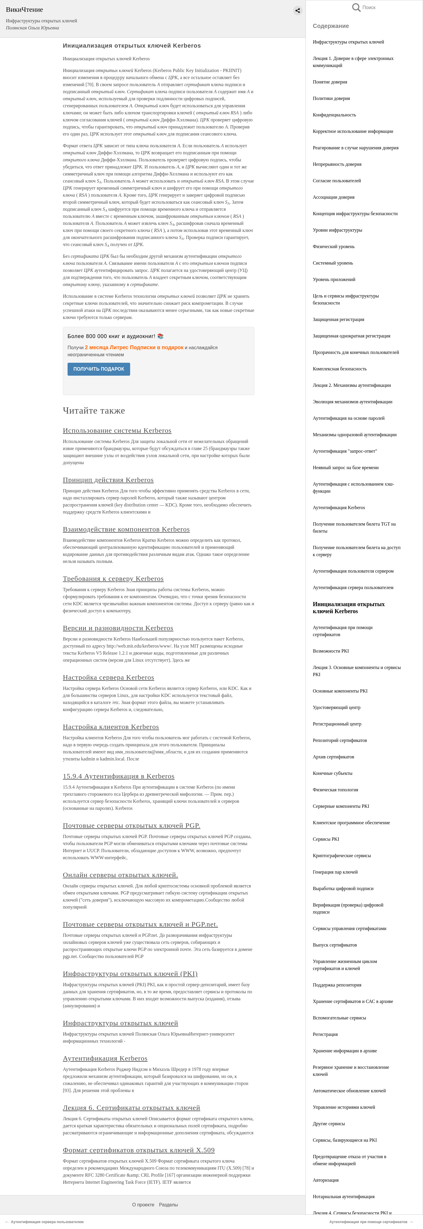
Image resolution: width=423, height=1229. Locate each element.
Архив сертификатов (333, 756)
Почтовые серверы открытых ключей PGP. (131, 825)
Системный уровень (333, 262)
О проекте (143, 1204)
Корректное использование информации (353, 131)
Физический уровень (334, 246)
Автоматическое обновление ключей (349, 1090)
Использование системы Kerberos (117, 430)
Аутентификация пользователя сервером (353, 570)
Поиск (363, 7)
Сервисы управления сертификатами (349, 928)
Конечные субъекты (332, 773)
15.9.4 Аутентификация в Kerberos (119, 776)
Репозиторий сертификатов (340, 740)
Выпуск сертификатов (335, 944)
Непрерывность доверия (337, 164)
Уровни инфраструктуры (337, 230)
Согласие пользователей (337, 180)
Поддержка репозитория (337, 984)
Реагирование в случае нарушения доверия (356, 147)
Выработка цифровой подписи (343, 888)
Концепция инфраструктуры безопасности (355, 213)
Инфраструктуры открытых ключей (348, 41)
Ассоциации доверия (334, 197)
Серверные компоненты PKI (341, 806)
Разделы (168, 1204)
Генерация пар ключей (335, 872)
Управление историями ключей (344, 1107)
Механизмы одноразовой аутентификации (355, 434)
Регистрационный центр (337, 723)
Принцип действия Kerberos (108, 480)
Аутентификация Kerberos (339, 507)
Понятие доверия (330, 81)
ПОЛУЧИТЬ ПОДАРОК (98, 369)
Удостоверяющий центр (336, 707)
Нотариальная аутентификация (344, 1196)
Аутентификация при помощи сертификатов (368, 1222)
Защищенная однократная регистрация (351, 335)
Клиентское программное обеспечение (351, 822)
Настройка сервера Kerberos (108, 677)
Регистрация (325, 1034)
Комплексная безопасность (340, 368)
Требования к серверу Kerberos (113, 578)
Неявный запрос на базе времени (346, 467)
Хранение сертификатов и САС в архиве (353, 1001)
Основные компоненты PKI (340, 690)
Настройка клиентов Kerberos (111, 726)
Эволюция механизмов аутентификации (352, 401)
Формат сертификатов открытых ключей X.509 (139, 1150)
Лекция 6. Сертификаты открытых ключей (131, 1107)
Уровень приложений (334, 279)
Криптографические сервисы (342, 855)
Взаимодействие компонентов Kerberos (126, 529)
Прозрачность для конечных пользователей (356, 352)
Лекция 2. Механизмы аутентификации (352, 385)
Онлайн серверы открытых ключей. (120, 875)
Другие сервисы (329, 1123)
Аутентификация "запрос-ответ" (345, 451)
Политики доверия (331, 98)
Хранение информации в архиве (345, 1050)
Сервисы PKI (326, 839)
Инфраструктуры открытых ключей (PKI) (130, 973)
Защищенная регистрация (338, 319)
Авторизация (326, 1180)
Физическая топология (335, 789)
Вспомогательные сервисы (339, 1017)
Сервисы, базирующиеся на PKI (345, 1140)
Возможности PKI (331, 650)
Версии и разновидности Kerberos (118, 628)
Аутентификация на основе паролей (349, 418)
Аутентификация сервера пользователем (353, 587)
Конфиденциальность (334, 114)
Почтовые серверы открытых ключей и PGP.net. (140, 924)
